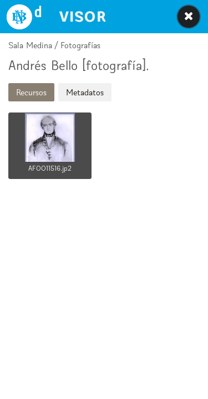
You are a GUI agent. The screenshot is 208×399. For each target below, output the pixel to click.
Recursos (31, 92)
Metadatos (85, 92)
